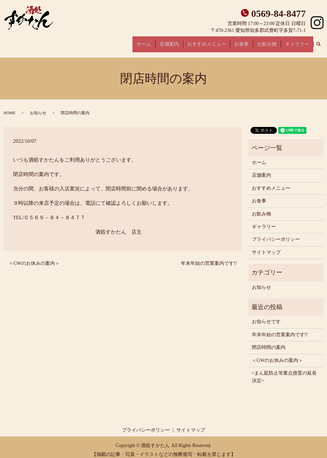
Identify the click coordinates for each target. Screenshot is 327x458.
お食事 (251, 41)
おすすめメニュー (219, 41)
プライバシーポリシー (276, 234)
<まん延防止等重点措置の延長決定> (284, 371)
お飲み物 (272, 41)
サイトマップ (266, 246)
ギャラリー (299, 41)
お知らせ (38, 107)
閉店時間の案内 (268, 342)
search (322, 41)
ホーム (164, 41)
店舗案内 (186, 41)
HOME (9, 107)
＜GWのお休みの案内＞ (34, 258)
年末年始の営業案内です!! (209, 258)
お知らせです (266, 316)
